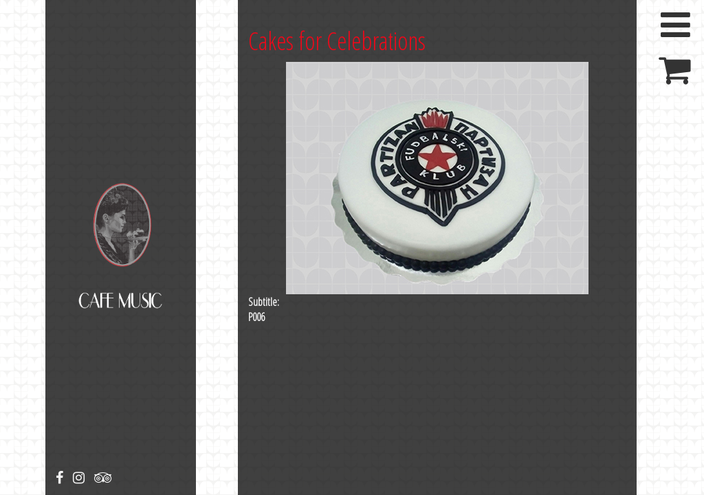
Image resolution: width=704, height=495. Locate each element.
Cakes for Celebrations (337, 41)
